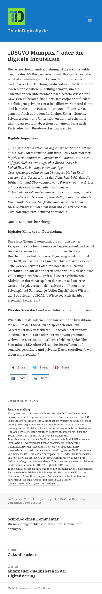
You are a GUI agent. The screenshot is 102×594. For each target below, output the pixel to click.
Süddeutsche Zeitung (34, 222)
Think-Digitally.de (28, 30)
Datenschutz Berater (19, 502)
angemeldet (31, 524)
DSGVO (62, 499)
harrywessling (44, 499)
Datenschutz (79, 499)
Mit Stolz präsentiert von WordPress (29, 588)
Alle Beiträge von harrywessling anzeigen (32, 483)
